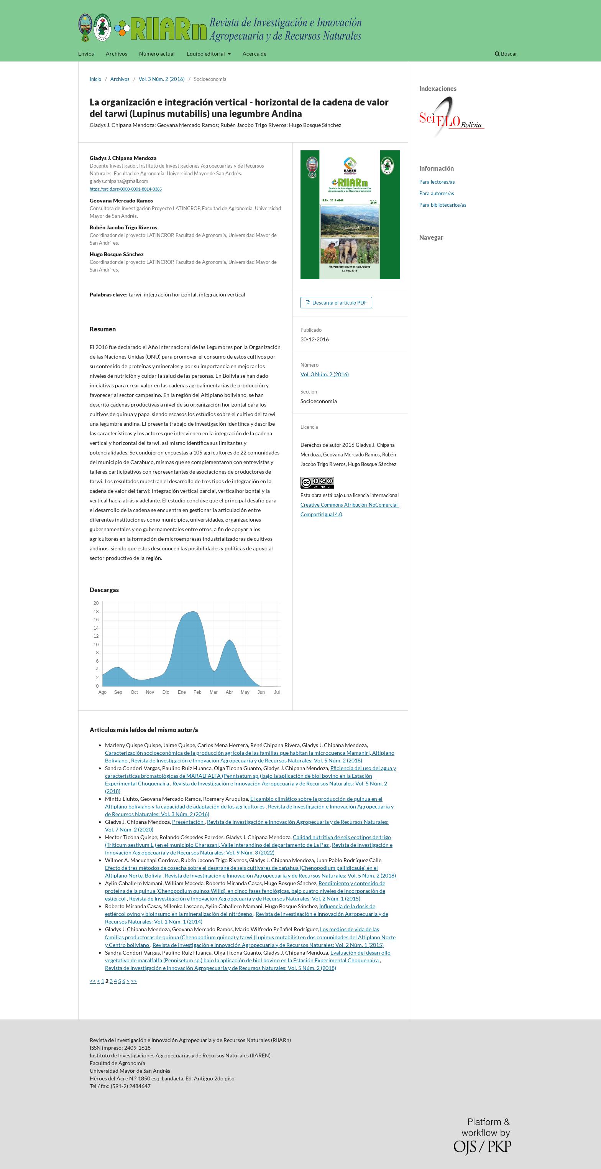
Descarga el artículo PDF (339, 303)
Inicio (95, 79)
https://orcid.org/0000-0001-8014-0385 (126, 189)
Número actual (157, 53)
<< (93, 981)
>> (134, 981)
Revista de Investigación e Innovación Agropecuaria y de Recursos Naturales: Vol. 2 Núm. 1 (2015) (244, 898)
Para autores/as (436, 193)
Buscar (506, 53)
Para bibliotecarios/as (442, 205)
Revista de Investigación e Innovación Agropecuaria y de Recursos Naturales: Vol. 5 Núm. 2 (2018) (246, 760)
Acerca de (254, 53)
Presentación (188, 821)
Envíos (86, 53)
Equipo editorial (206, 53)
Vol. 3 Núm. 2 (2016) (162, 79)
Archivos (116, 53)
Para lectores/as (437, 182)
